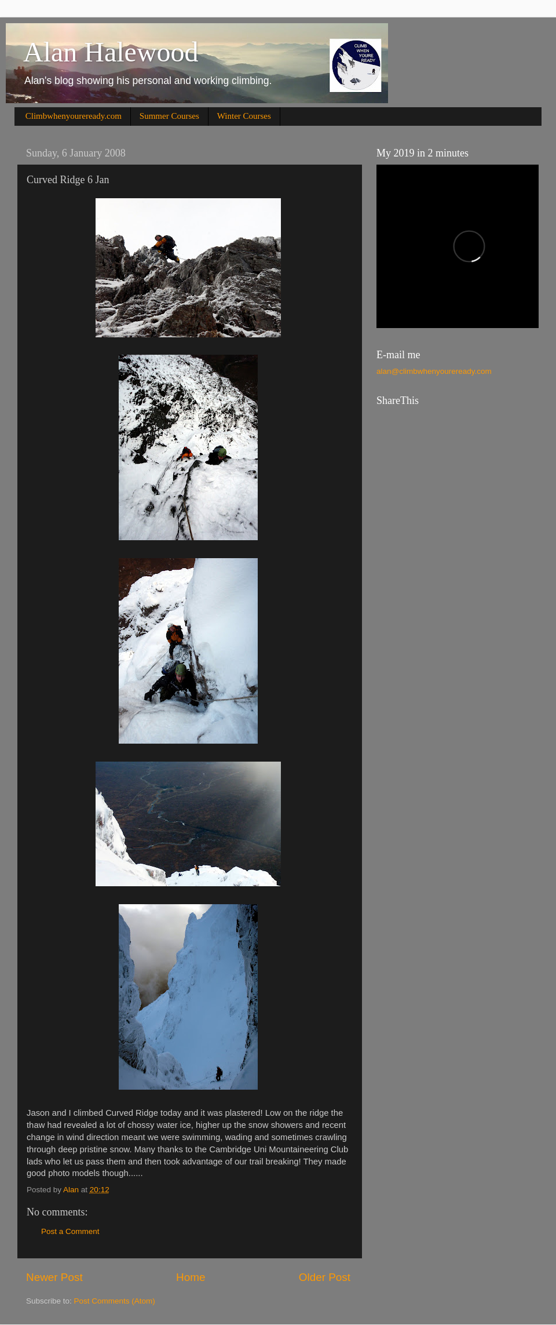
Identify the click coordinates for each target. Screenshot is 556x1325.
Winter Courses (244, 116)
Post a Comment (70, 1231)
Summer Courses (169, 116)
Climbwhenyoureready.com (73, 116)
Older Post (324, 1277)
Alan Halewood (111, 52)
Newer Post (54, 1277)
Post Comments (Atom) (114, 1301)
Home (190, 1277)
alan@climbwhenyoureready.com (434, 371)
